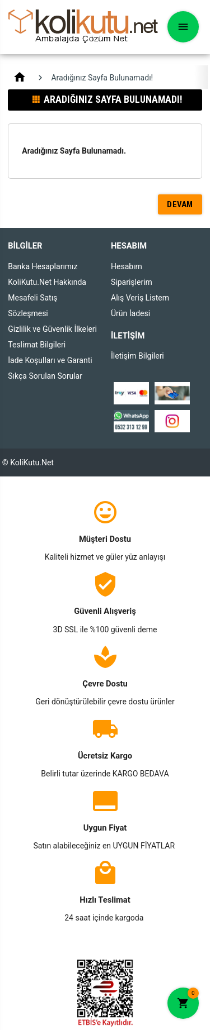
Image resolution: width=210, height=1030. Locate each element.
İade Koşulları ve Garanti (50, 360)
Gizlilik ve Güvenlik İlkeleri (52, 329)
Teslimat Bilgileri (37, 344)
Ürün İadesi (130, 313)
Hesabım (126, 266)
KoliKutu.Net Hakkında (47, 282)
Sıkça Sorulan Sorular (45, 375)
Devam (180, 204)
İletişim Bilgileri (137, 355)
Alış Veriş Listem (140, 297)
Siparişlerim (131, 282)
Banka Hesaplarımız (42, 266)
